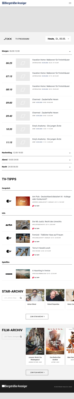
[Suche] (13, 298)
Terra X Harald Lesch (41, 248)
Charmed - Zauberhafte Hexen (45, 99)
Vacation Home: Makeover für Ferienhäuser (51, 60)
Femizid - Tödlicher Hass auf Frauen (47, 235)
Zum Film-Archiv (37, 372)
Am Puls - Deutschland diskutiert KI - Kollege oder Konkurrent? (51, 197)
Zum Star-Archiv (37, 316)
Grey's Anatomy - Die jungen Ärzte (46, 126)
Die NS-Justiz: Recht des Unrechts (46, 221)
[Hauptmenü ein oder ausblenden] (70, 3)
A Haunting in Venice (41, 270)
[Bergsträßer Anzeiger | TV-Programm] (14, 3)
